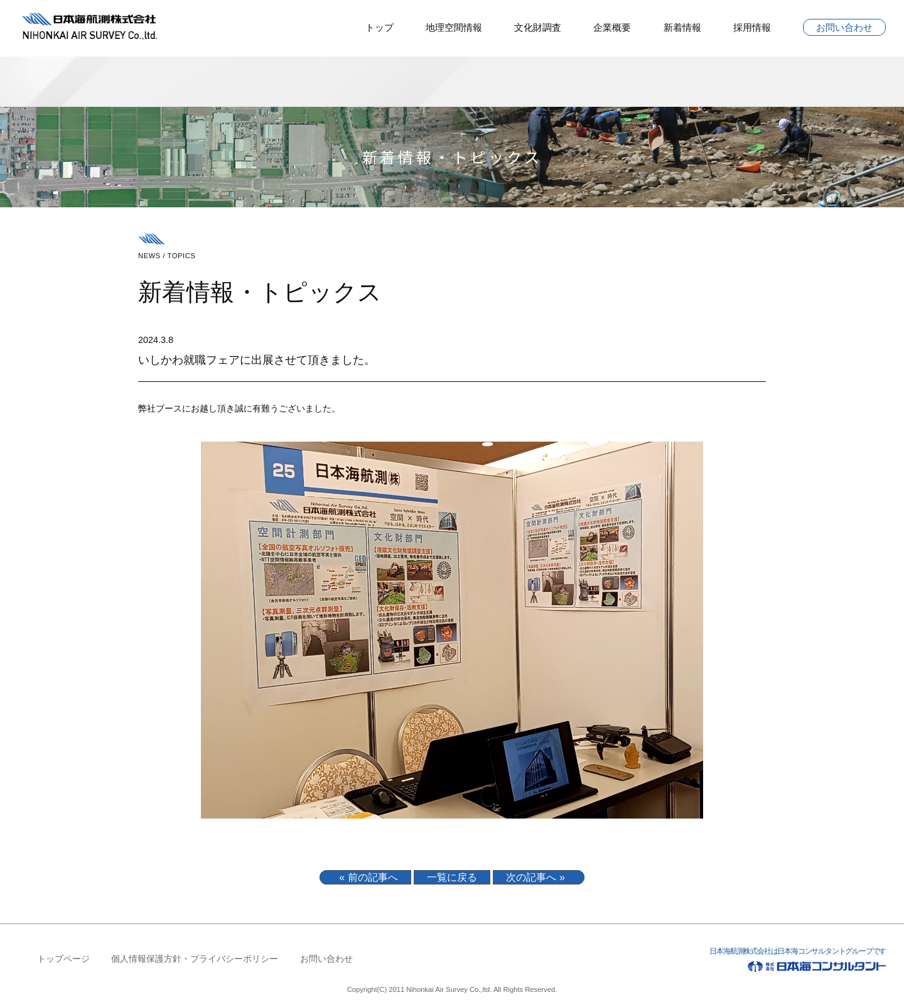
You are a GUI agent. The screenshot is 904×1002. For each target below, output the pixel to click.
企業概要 (612, 27)
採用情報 (752, 27)
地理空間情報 (454, 27)
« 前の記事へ (368, 877)
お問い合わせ (844, 27)
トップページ (63, 959)
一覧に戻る (452, 877)
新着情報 (682, 27)
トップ (379, 27)
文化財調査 (537, 27)
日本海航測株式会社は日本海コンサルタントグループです (755, 962)
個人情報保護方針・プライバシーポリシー (194, 959)
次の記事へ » (535, 877)
